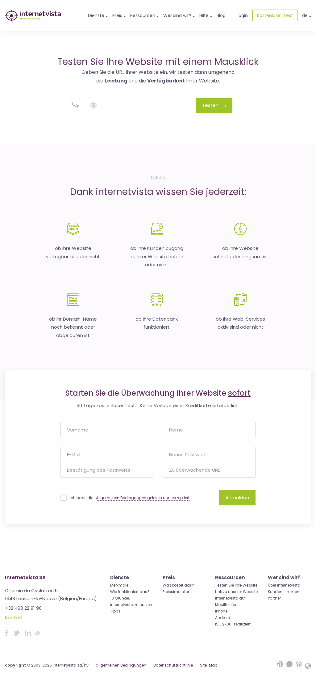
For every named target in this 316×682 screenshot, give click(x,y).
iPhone (221, 611)
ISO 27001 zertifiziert (233, 624)
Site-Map (208, 665)
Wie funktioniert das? (129, 591)
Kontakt (14, 617)
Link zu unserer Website (236, 591)
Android (222, 617)
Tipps (115, 611)
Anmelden (237, 497)
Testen (214, 105)
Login (242, 15)
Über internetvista (284, 585)
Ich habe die (129, 498)
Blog (221, 15)
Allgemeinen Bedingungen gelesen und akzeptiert (142, 497)
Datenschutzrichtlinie (173, 665)
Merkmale (119, 585)
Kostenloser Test (275, 15)
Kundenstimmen (283, 591)
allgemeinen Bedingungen (121, 665)
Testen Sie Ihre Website (236, 585)
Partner (274, 598)
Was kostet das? (178, 585)
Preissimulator (176, 591)
